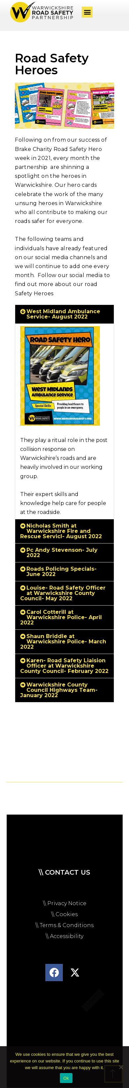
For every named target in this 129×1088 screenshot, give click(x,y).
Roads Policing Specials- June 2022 (61, 571)
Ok (66, 1078)
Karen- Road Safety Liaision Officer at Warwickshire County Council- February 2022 (64, 665)
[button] (87, 12)
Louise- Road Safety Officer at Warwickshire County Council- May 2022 (63, 593)
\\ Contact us (64, 872)
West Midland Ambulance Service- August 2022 (63, 314)
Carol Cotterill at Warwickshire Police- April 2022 (61, 617)
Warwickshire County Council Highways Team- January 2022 (59, 690)
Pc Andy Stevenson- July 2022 (62, 552)
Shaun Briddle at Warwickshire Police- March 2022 (63, 641)
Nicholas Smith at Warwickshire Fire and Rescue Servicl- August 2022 (61, 531)
